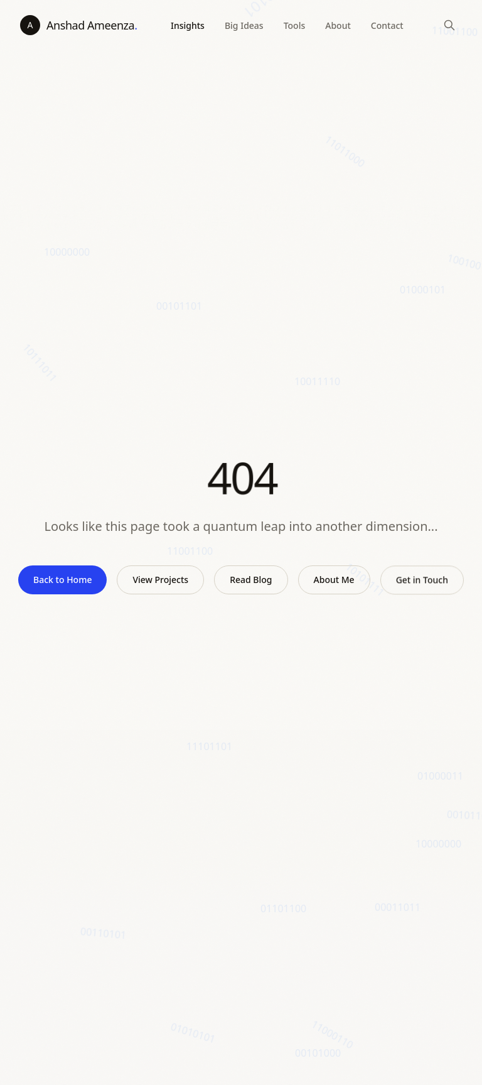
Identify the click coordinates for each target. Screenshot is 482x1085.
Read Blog (251, 580)
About (338, 25)
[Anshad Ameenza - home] (78, 25)
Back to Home (62, 580)
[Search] (449, 25)
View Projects (160, 580)
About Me (334, 580)
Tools (295, 25)
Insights (188, 25)
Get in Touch (422, 582)
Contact (387, 25)
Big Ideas (244, 25)
